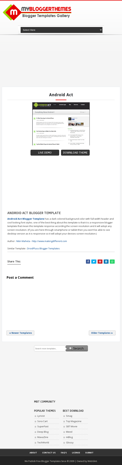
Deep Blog (42, 431)
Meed (69, 431)
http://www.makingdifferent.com (49, 241)
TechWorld (43, 442)
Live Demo (45, 152)
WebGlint (92, 461)
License (76, 452)
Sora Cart (42, 421)
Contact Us (49, 452)
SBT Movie (71, 426)
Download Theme (75, 152)
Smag (69, 415)
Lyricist (41, 415)
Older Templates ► (102, 332)
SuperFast (42, 426)
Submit (89, 452)
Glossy (70, 442)
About (33, 452)
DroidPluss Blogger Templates (43, 248)
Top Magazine (73, 421)
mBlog (69, 437)
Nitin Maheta (23, 241)
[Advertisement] (62, 61)
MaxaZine (42, 437)
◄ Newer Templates (20, 332)
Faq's (64, 452)
